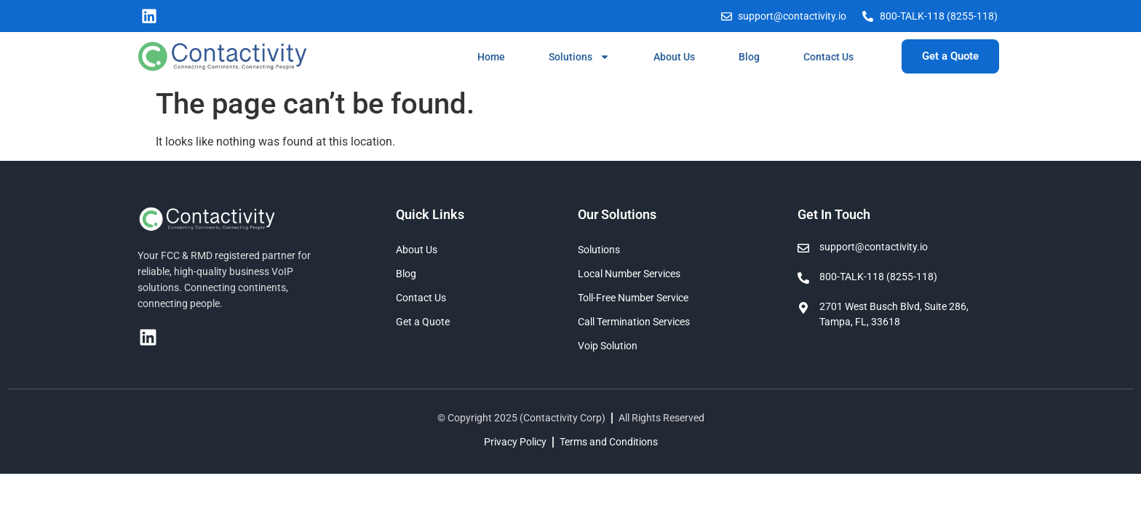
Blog (749, 57)
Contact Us (828, 57)
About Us (674, 57)
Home (491, 57)
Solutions (579, 56)
